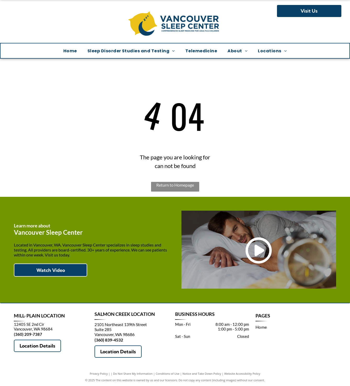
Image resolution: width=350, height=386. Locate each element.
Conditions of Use (168, 374)
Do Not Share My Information (133, 374)
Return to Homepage (175, 184)
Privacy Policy (99, 374)
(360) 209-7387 (28, 334)
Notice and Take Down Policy (201, 374)
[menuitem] (70, 50)
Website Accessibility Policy (242, 374)
